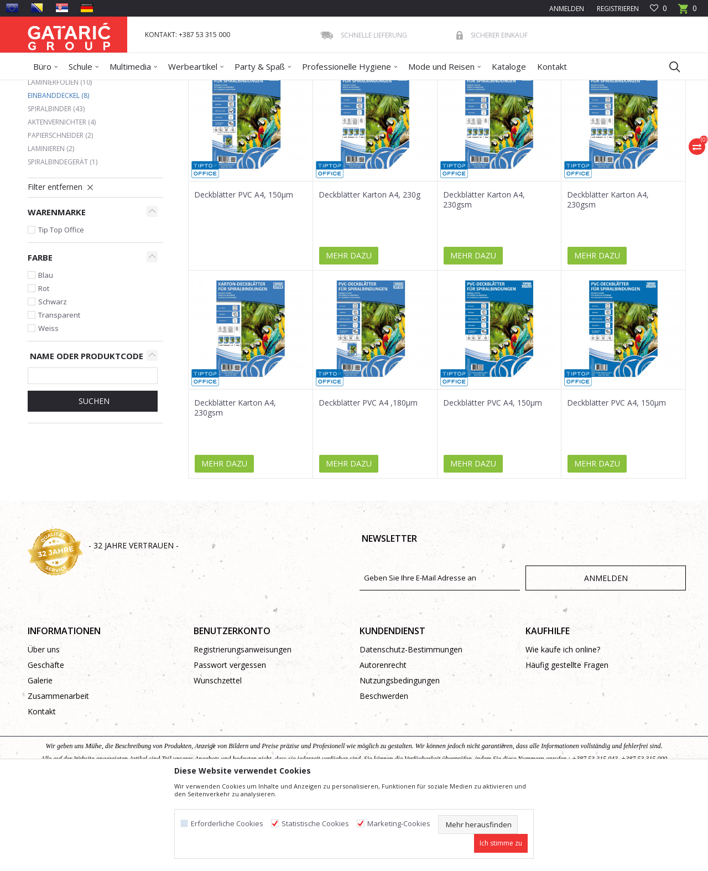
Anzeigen (521, 127)
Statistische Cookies (315, 824)
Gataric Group (50, 87)
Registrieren (617, 8)
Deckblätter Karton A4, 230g (369, 275)
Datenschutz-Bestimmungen (411, 729)
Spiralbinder (56, 189)
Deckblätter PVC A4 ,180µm (368, 483)
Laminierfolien (60, 162)
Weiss (48, 408)
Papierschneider (60, 215)
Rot (43, 369)
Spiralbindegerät (62, 242)
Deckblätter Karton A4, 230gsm (484, 280)
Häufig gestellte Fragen (566, 745)
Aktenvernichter (62, 202)
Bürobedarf (135, 87)
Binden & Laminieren (194, 87)
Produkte (94, 87)
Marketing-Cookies (398, 824)
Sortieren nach (381, 127)
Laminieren (51, 229)
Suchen (93, 481)
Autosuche (320, 127)
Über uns (44, 729)
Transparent (59, 395)
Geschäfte (46, 745)
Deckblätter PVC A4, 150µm (243, 275)
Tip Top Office (61, 310)
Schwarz (52, 382)
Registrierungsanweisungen (242, 729)
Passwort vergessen (230, 745)
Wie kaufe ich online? (562, 729)
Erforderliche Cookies (227, 824)
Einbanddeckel (58, 175)
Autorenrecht (383, 745)
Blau (45, 355)
